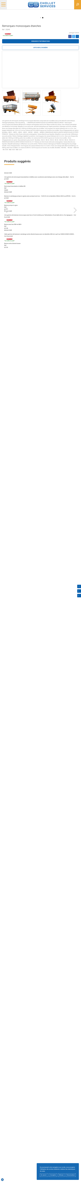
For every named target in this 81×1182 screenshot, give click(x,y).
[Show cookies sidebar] (2, 1179)
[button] (40, 47)
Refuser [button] (61, 1175)
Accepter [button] (53, 1175)
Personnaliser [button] (71, 1175)
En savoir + (44, 1175)
